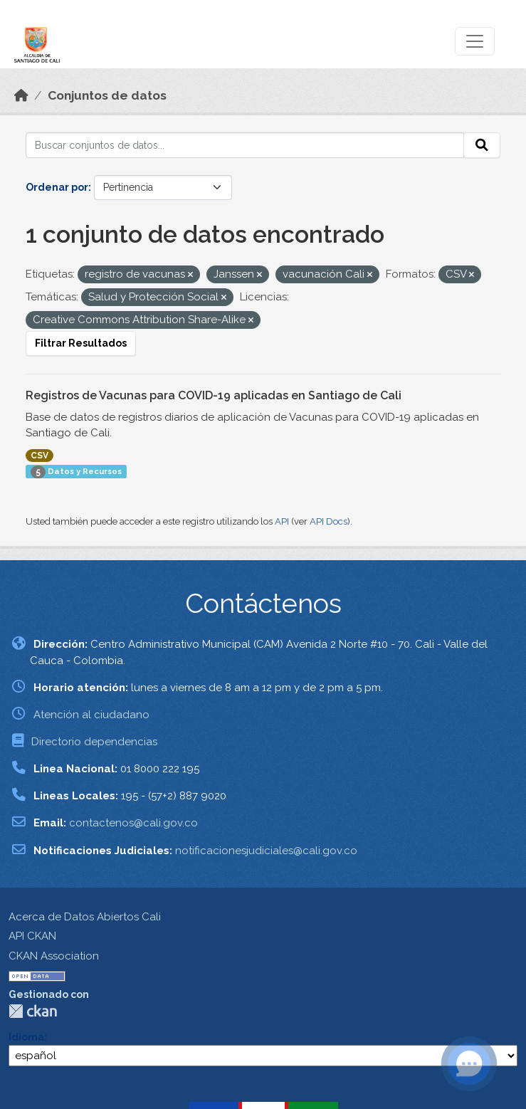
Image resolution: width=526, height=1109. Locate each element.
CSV (39, 456)
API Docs (328, 521)
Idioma (26, 1037)
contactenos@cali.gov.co (133, 822)
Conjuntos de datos (107, 95)
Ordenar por (57, 187)
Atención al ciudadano (91, 714)
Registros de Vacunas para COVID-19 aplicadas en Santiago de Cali (213, 395)
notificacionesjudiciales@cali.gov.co (266, 850)
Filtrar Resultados (81, 343)
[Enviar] (481, 145)
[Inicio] (21, 95)
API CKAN (32, 936)
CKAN (33, 1011)
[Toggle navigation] (475, 41)
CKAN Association (54, 956)
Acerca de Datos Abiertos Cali (85, 916)
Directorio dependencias (94, 741)
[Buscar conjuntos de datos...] (245, 145)
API (282, 521)
